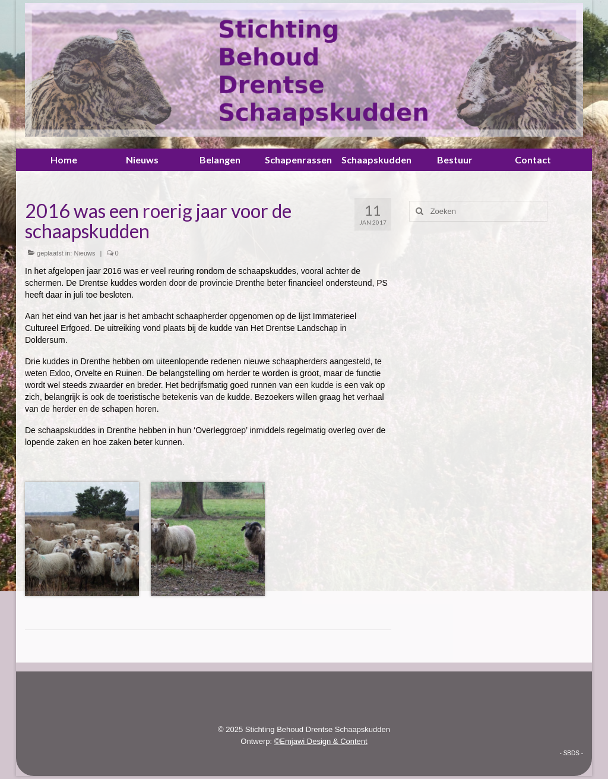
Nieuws (84, 253)
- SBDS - (571, 753)
